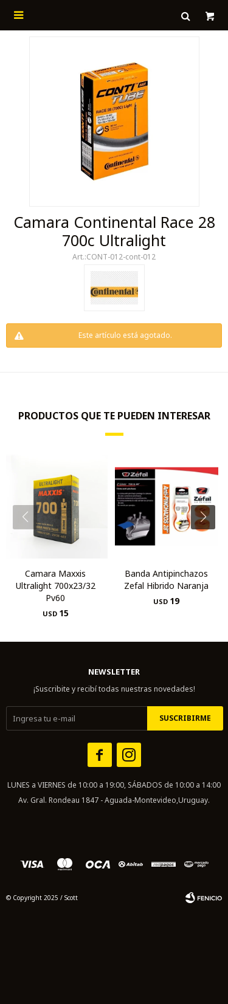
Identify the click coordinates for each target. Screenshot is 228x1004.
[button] (207, 541)
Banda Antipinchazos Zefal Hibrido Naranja (166, 579)
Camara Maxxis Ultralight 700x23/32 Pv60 (55, 585)
